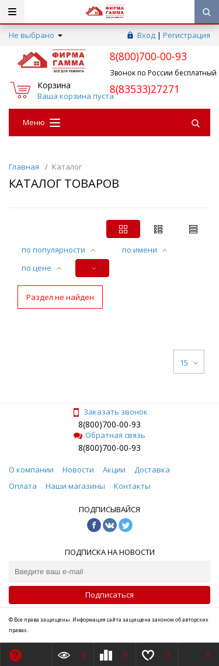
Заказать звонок (110, 411)
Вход (146, 35)
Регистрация (186, 35)
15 (189, 362)
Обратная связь (109, 435)
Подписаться (109, 594)
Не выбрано (35, 35)
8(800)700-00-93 (109, 424)
